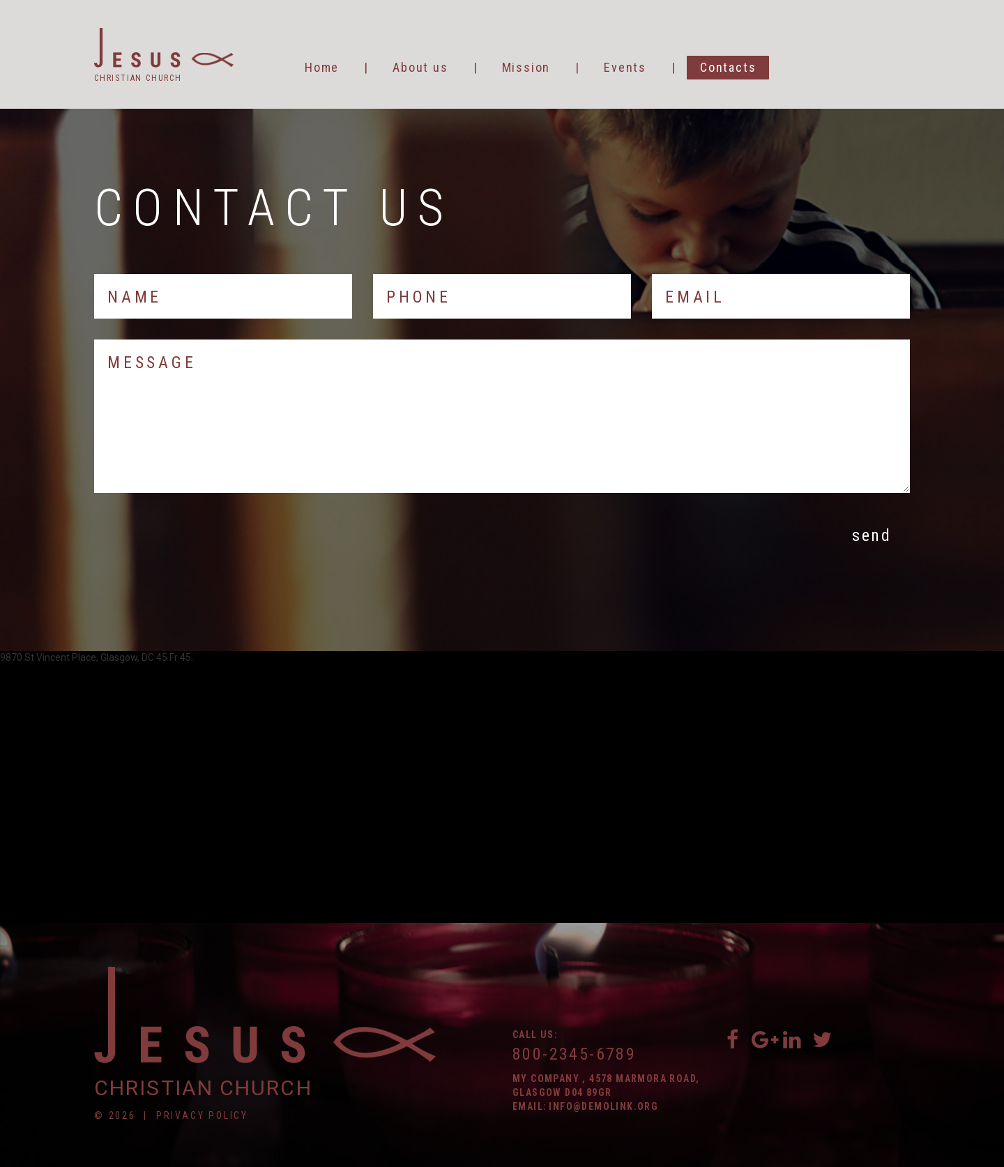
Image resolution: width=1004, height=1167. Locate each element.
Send (871, 535)
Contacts (728, 67)
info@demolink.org (603, 1106)
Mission (526, 67)
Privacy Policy (202, 1115)
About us (420, 67)
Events (625, 67)
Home (322, 67)
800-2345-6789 (574, 1054)
